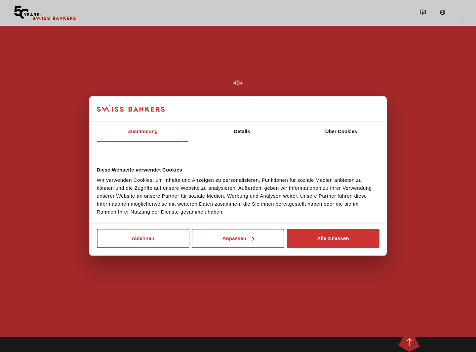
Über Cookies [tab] (341, 131)
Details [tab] (242, 131)
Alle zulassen (333, 238)
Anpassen (238, 238)
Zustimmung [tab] (143, 131)
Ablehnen (143, 238)
